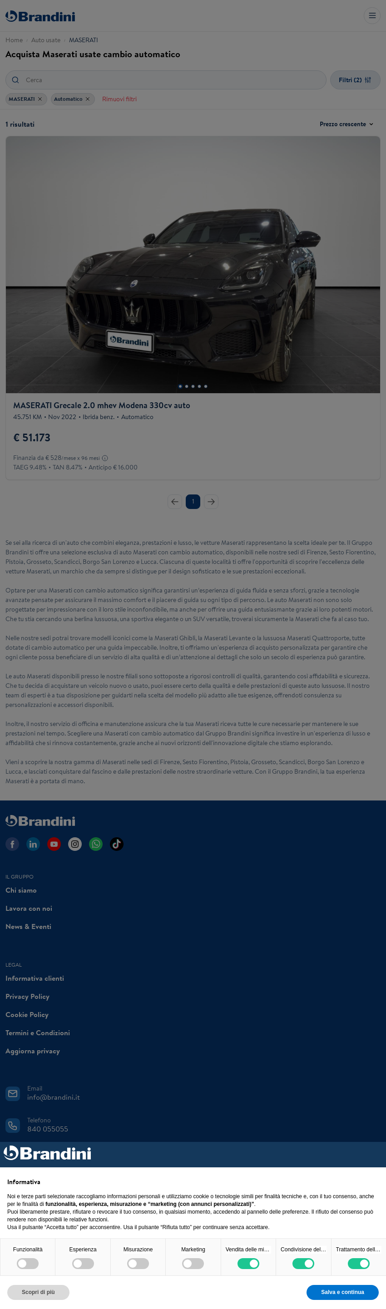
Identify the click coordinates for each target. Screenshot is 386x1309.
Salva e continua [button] (342, 1292)
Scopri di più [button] (38, 1292)
